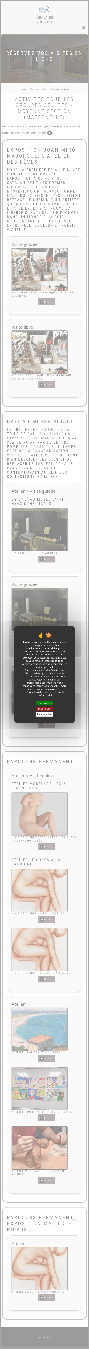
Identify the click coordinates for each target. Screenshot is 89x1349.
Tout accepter (44, 703)
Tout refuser (44, 708)
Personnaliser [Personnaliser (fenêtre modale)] (44, 714)
